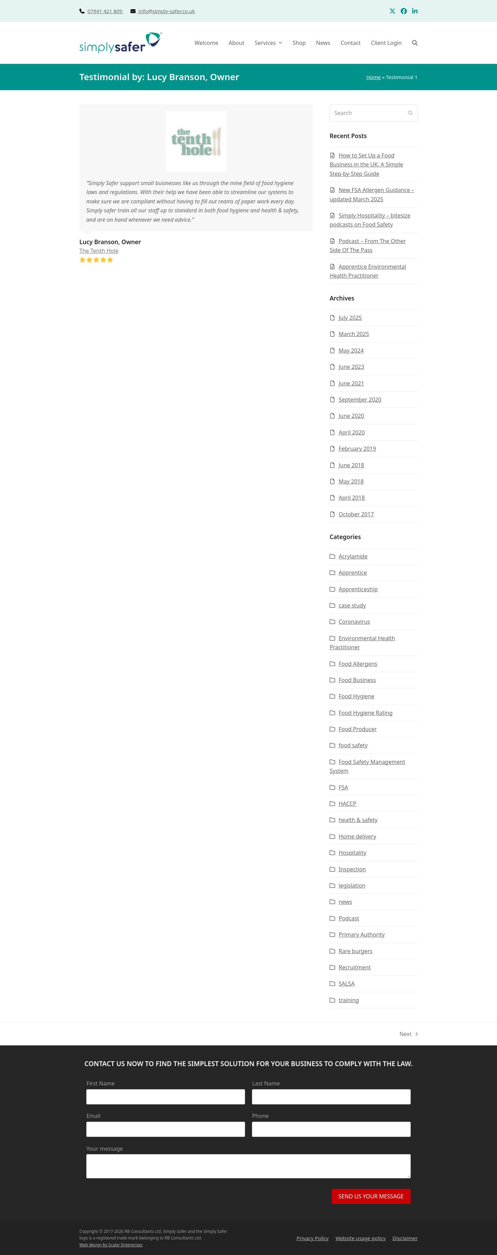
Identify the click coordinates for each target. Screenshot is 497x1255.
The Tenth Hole (98, 251)
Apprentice (353, 572)
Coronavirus (354, 621)
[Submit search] (410, 112)
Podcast (349, 918)
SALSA (346, 983)
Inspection (352, 869)
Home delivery (357, 836)
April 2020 (352, 432)
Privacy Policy (312, 1238)
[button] (415, 42)
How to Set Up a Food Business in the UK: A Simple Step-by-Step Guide (366, 165)
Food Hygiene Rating (365, 713)
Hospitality (352, 852)
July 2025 (350, 318)
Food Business (357, 680)
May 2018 (351, 481)
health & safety (358, 820)
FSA (343, 787)
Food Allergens (358, 664)
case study (352, 605)
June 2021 (351, 383)
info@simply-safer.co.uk (167, 11)
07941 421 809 (113, 11)
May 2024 (351, 350)
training (349, 1000)
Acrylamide (353, 556)
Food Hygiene (356, 696)
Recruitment (355, 967)
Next (408, 1034)
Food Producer (358, 729)
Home (373, 77)
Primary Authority (361, 934)
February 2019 (357, 448)
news (345, 902)
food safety (353, 745)
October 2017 (356, 514)
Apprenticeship (358, 589)
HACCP (347, 803)
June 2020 (351, 416)
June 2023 (351, 367)
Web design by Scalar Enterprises (111, 1244)
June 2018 (351, 465)
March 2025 (354, 334)
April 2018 (352, 497)
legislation (352, 885)
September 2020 (360, 399)
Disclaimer (405, 1238)
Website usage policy (360, 1238)
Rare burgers (355, 951)
